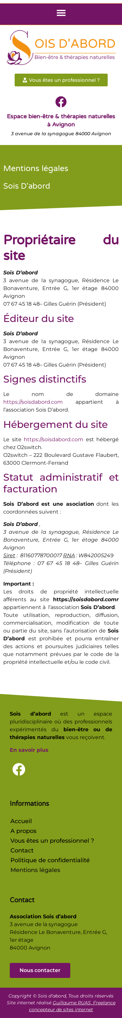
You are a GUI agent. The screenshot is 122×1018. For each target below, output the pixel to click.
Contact (22, 850)
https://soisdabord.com (33, 402)
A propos (23, 831)
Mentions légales (35, 870)
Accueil (21, 821)
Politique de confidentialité (50, 860)
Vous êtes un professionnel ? (52, 840)
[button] (61, 12)
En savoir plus (29, 750)
